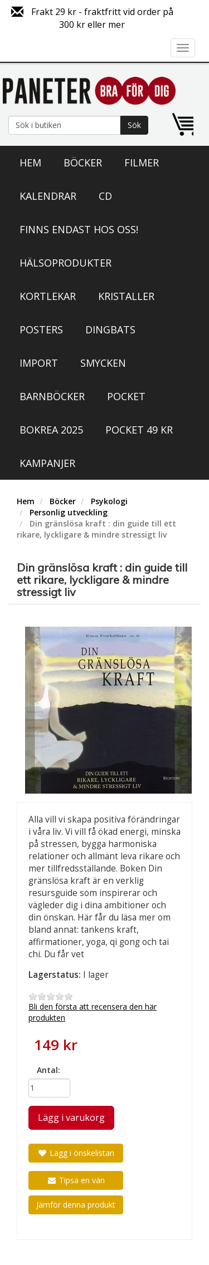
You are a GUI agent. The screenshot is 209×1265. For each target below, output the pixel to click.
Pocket (126, 396)
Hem (30, 162)
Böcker (83, 162)
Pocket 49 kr (139, 429)
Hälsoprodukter (65, 262)
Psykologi (109, 501)
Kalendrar (48, 196)
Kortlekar (48, 296)
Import (39, 363)
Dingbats (110, 329)
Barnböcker (52, 396)
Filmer (141, 162)
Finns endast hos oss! (79, 229)
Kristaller (126, 296)
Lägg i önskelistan (75, 1153)
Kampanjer (47, 463)
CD (105, 196)
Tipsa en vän (76, 1180)
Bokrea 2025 (51, 429)
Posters (41, 329)
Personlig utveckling (69, 512)
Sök (134, 125)
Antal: (48, 1070)
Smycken (103, 363)
